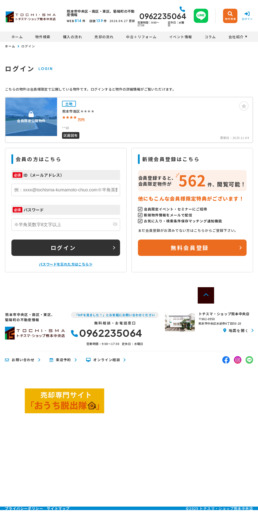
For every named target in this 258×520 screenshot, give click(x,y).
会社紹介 (236, 36)
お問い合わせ (20, 360)
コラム (210, 36)
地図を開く (236, 330)
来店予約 (60, 360)
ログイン (63, 247)
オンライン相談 (103, 360)
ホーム (17, 36)
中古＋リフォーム (141, 36)
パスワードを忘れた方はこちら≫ (66, 264)
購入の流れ (72, 36)
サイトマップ (58, 508)
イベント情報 (180, 36)
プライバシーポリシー (24, 508)
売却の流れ (104, 36)
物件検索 (43, 36)
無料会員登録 (190, 247)
